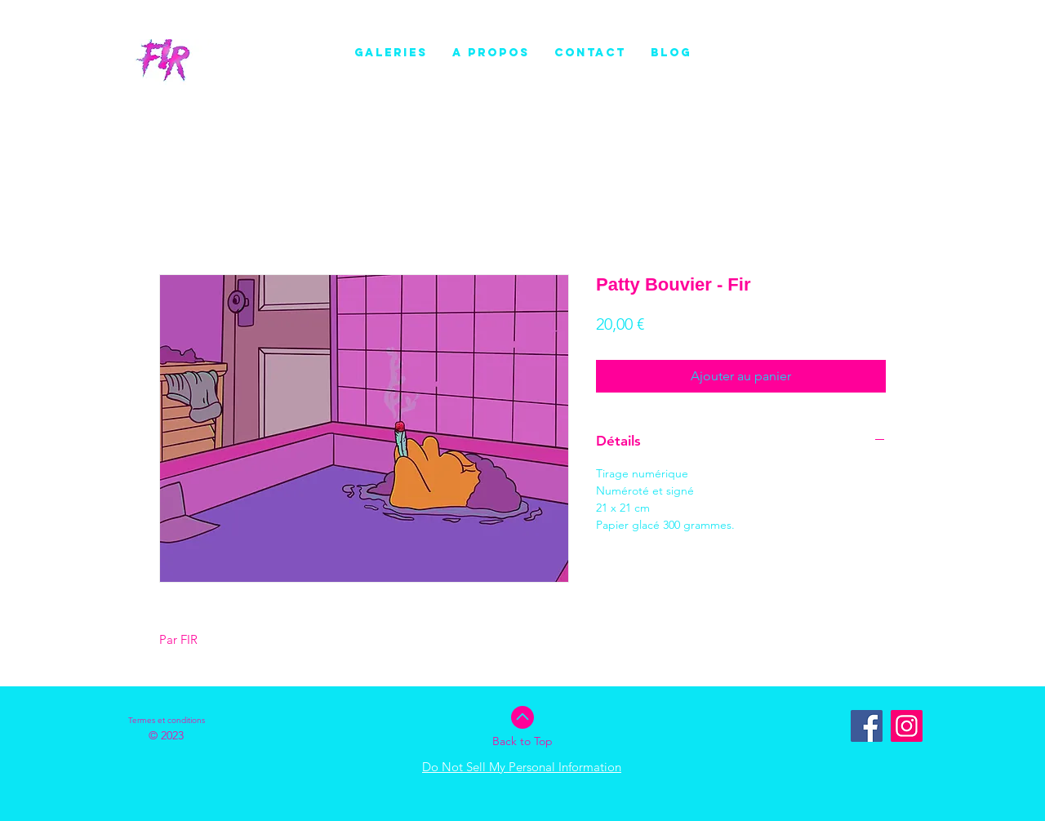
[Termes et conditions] (166, 720)
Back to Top (522, 741)
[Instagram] (907, 726)
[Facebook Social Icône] (867, 726)
